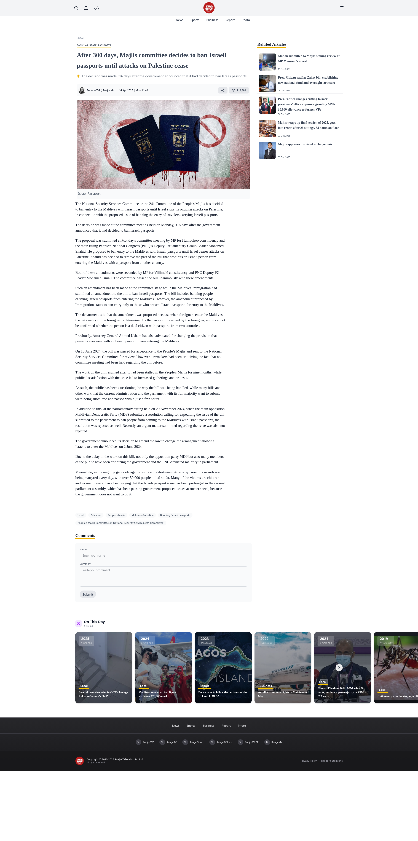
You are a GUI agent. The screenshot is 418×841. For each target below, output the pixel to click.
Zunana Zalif (94, 90)
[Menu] (341, 7)
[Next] (339, 667)
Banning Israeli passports (175, 515)
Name (83, 549)
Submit (87, 594)
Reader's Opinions (332, 760)
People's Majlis (116, 515)
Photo (245, 20)
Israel (80, 515)
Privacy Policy (309, 760)
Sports (194, 20)
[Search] (76, 7)
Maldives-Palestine (143, 515)
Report (229, 20)
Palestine (95, 515)
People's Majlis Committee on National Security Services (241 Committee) (120, 523)
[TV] (86, 7)
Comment (85, 563)
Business (212, 20)
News (179, 20)
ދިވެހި (97, 7)
